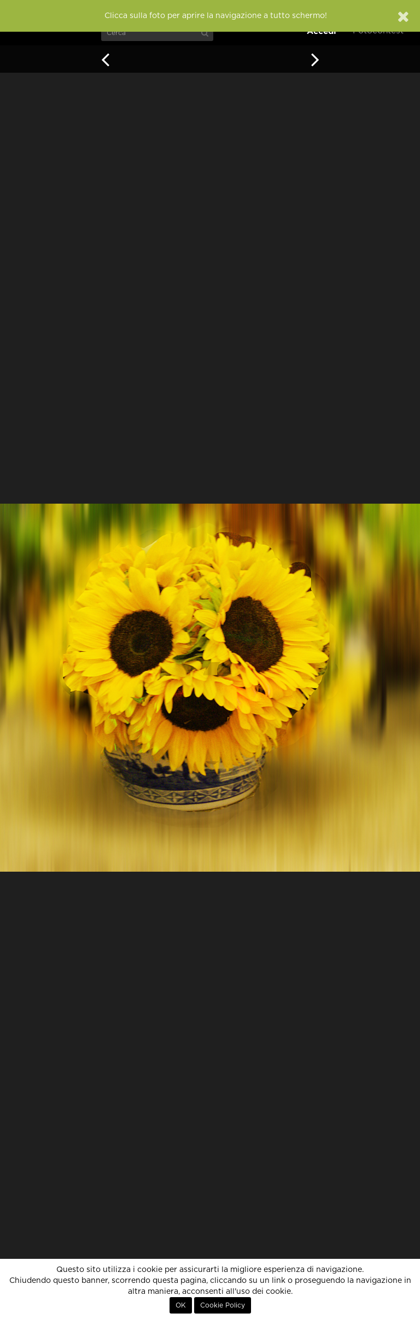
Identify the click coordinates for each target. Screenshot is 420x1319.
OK (181, 1305)
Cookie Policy (222, 1305)
